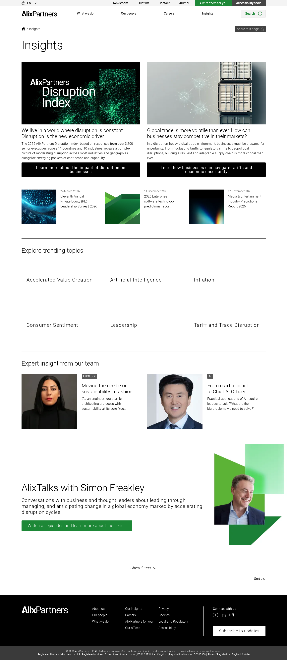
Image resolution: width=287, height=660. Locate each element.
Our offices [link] (132, 628)
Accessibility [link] (167, 628)
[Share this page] (250, 29)
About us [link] (98, 609)
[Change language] (29, 3)
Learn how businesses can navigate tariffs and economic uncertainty (206, 169)
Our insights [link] (133, 609)
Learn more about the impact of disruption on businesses (80, 169)
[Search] (253, 14)
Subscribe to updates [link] (239, 631)
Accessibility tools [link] (248, 3)
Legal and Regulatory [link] (173, 621)
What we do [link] (85, 13)
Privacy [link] (163, 609)
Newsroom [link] (120, 3)
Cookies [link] (164, 615)
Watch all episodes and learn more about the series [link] (77, 525)
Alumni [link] (184, 3)
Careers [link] (169, 13)
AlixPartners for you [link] (213, 3)
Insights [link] (207, 13)
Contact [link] (164, 3)
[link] (39, 14)
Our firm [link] (143, 3)
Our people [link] (128, 13)
